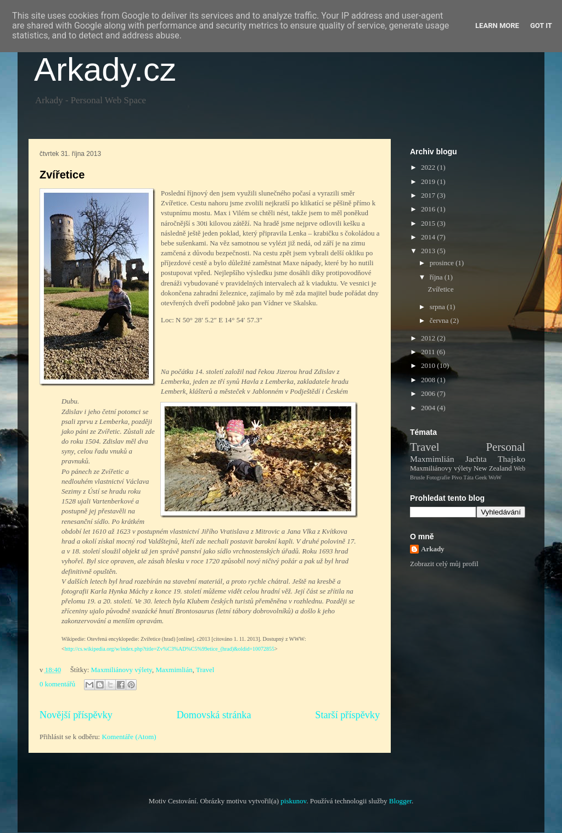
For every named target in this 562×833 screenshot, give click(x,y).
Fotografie (438, 477)
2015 (429, 223)
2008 (429, 380)
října (437, 277)
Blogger (400, 801)
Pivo (457, 477)
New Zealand (493, 468)
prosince (443, 263)
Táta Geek (475, 477)
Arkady (433, 549)
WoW (495, 477)
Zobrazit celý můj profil (444, 564)
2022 (429, 167)
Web (519, 468)
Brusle (417, 477)
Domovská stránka (214, 714)
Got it (541, 25)
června (440, 320)
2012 (429, 338)
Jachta (476, 458)
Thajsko (511, 458)
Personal (505, 446)
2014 (429, 237)
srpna (438, 307)
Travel (205, 670)
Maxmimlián (174, 670)
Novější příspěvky (76, 714)
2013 (429, 251)
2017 (429, 195)
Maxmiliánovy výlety (121, 670)
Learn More (497, 25)
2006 (429, 393)
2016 (429, 209)
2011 (429, 352)
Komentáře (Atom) (129, 737)
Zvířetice (62, 175)
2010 (429, 365)
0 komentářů (57, 684)
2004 (429, 408)
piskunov (293, 801)
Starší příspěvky (347, 714)
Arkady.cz (105, 69)
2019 (429, 181)
